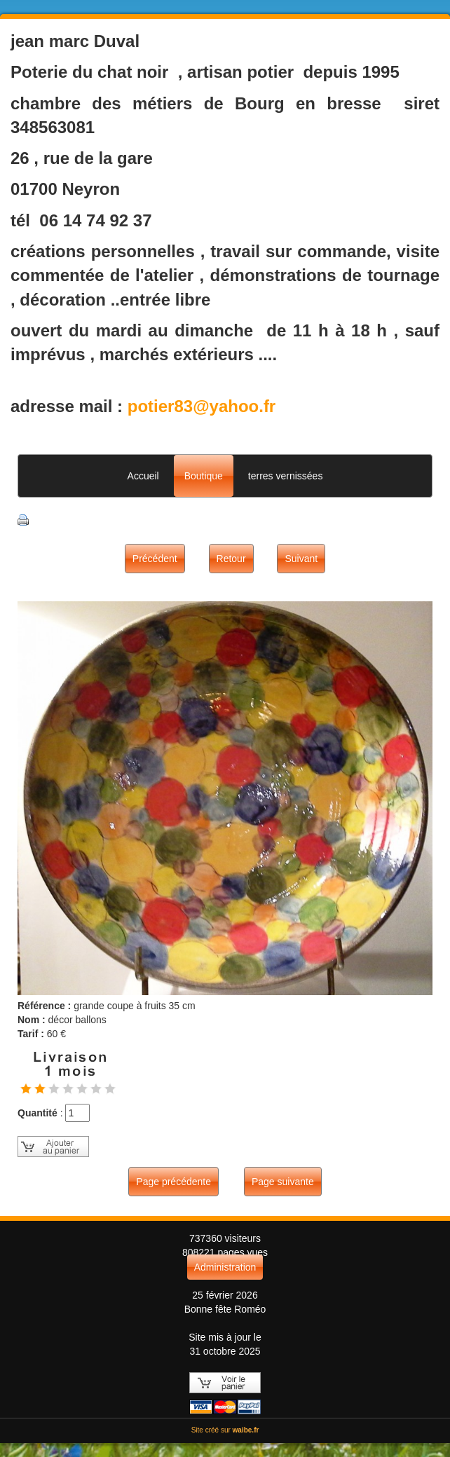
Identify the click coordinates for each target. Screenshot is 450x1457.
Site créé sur (225, 1430)
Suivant (301, 558)
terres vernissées (285, 475)
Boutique (203, 475)
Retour (231, 558)
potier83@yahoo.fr (201, 406)
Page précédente (173, 1181)
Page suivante (283, 1181)
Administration (225, 1267)
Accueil (143, 475)
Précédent (154, 558)
